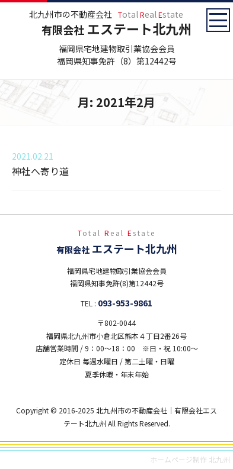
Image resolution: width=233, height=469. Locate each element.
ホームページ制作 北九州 (190, 459)
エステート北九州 (116, 28)
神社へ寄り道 (40, 171)
